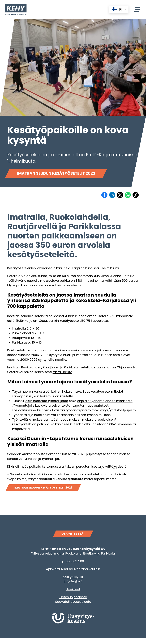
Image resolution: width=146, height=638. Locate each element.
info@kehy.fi (73, 581)
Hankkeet (73, 589)
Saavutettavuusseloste (73, 601)
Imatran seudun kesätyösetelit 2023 (56, 173)
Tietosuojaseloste (73, 597)
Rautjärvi (90, 553)
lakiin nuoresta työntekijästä (46, 401)
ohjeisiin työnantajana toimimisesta (104, 401)
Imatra (58, 553)
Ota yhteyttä (73, 577)
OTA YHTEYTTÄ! (73, 534)
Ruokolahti (73, 553)
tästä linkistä (62, 372)
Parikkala (108, 553)
